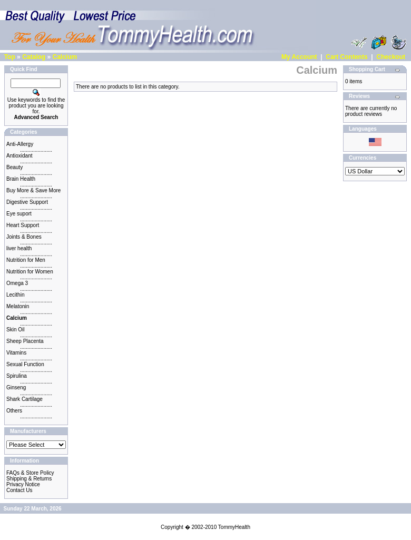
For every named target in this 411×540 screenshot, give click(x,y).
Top (9, 57)
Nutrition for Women (29, 271)
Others (14, 411)
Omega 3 (17, 283)
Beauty (14, 167)
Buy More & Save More (33, 190)
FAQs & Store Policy (30, 473)
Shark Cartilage (24, 399)
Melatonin (17, 306)
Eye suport (19, 214)
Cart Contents (346, 57)
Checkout (390, 57)
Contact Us (19, 490)
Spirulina (16, 376)
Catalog (33, 57)
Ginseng (16, 387)
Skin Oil (15, 329)
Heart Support (22, 225)
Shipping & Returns (29, 479)
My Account (299, 57)
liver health (19, 248)
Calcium (64, 57)
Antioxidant (19, 156)
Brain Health (20, 179)
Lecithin (15, 295)
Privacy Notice (23, 484)
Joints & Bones (24, 237)
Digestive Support (27, 202)
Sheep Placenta (25, 341)
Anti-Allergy (19, 144)
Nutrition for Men (25, 260)
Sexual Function (25, 364)
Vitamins (16, 353)
